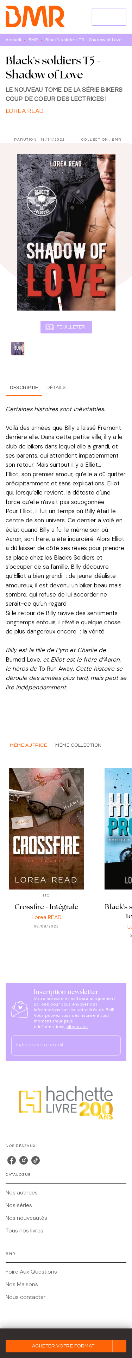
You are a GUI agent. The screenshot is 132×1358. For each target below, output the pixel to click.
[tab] (24, 387)
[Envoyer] (112, 1045)
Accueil (13, 40)
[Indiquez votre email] (57, 1045)
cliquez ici (77, 1026)
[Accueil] (35, 16)
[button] (66, 1346)
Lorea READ (25, 111)
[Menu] (109, 17)
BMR (33, 40)
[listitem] (12, 1160)
